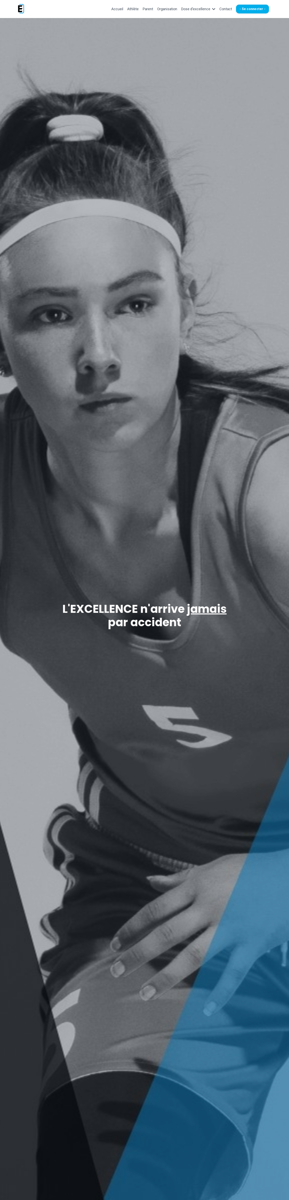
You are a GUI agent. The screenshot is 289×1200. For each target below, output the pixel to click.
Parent (148, 9)
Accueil (117, 9)
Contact (225, 9)
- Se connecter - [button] (252, 9)
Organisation (167, 9)
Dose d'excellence (198, 9)
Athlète (133, 9)
